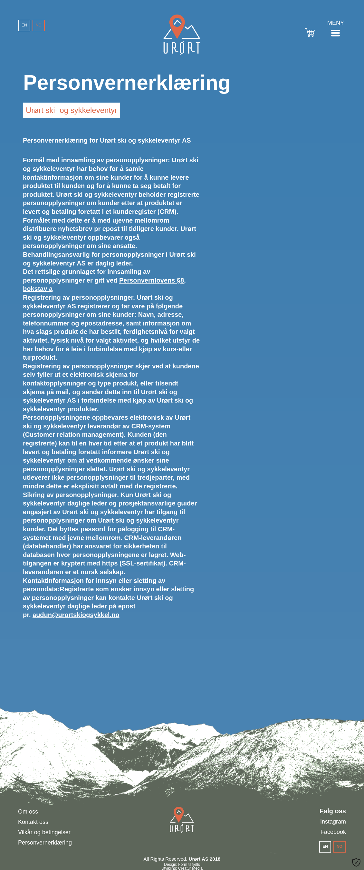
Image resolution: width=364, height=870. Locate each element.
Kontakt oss (33, 822)
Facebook (333, 832)
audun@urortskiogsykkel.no (76, 614)
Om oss (28, 811)
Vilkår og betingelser (44, 832)
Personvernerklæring (45, 842)
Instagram (333, 821)
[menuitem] (24, 25)
